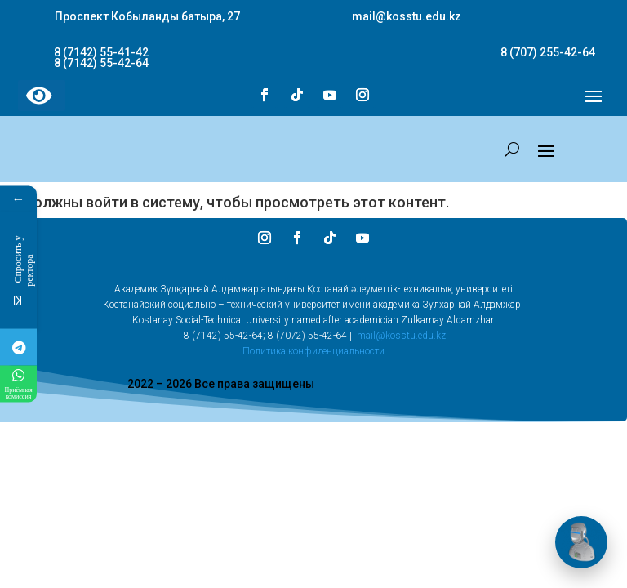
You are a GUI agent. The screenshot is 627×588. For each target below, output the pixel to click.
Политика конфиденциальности (313, 351)
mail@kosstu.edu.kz (401, 335)
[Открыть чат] (581, 542)
